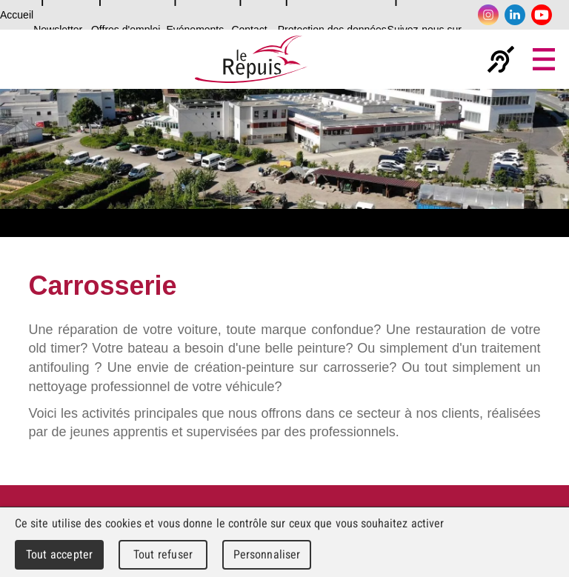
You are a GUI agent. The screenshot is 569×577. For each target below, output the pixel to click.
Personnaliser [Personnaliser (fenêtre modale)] (267, 554)
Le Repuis (251, 59)
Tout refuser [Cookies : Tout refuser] (163, 554)
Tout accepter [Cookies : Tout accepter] (59, 554)
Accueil (16, 15)
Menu (544, 59)
